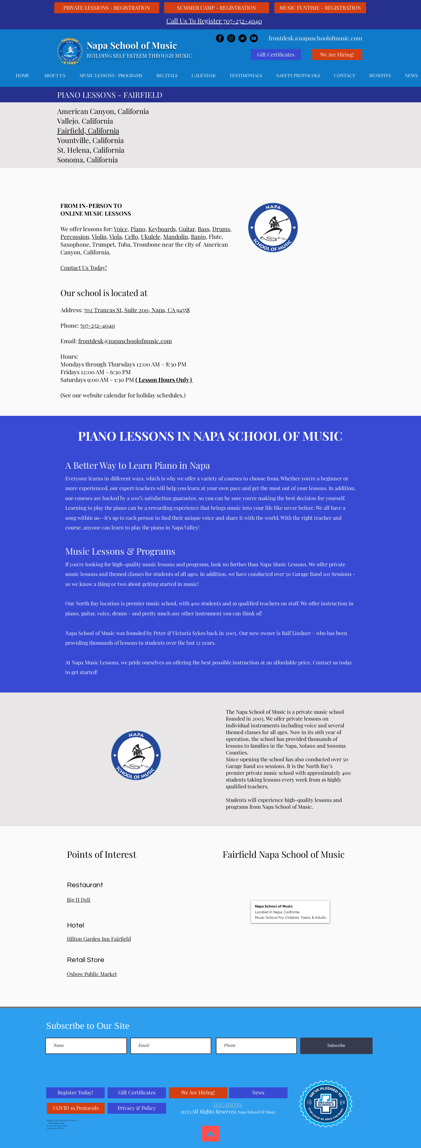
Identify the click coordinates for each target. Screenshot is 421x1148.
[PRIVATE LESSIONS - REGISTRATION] (106, 7)
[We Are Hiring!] (337, 54)
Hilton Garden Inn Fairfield (99, 938)
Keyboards (162, 229)
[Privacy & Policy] (137, 1108)
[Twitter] (242, 38)
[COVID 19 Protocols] (76, 1108)
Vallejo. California (85, 121)
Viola (115, 237)
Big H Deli (78, 899)
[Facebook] (220, 38)
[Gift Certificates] (276, 54)
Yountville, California (90, 140)
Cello (131, 237)
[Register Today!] (75, 1092)
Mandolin (175, 237)
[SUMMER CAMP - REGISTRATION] (216, 7)
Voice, (121, 229)
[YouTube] (254, 38)
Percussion (74, 237)
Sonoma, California (87, 159)
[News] (258, 1092)
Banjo (198, 237)
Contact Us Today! (83, 268)
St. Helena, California (90, 150)
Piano (138, 229)
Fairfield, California (88, 130)
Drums (221, 229)
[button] (111, 75)
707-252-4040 (97, 325)
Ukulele (150, 237)
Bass (203, 229)
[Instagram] (231, 38)
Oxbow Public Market (92, 973)
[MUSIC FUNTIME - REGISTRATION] (320, 7)
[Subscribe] (336, 1046)
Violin (99, 237)
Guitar (187, 229)
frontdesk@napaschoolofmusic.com (125, 341)
